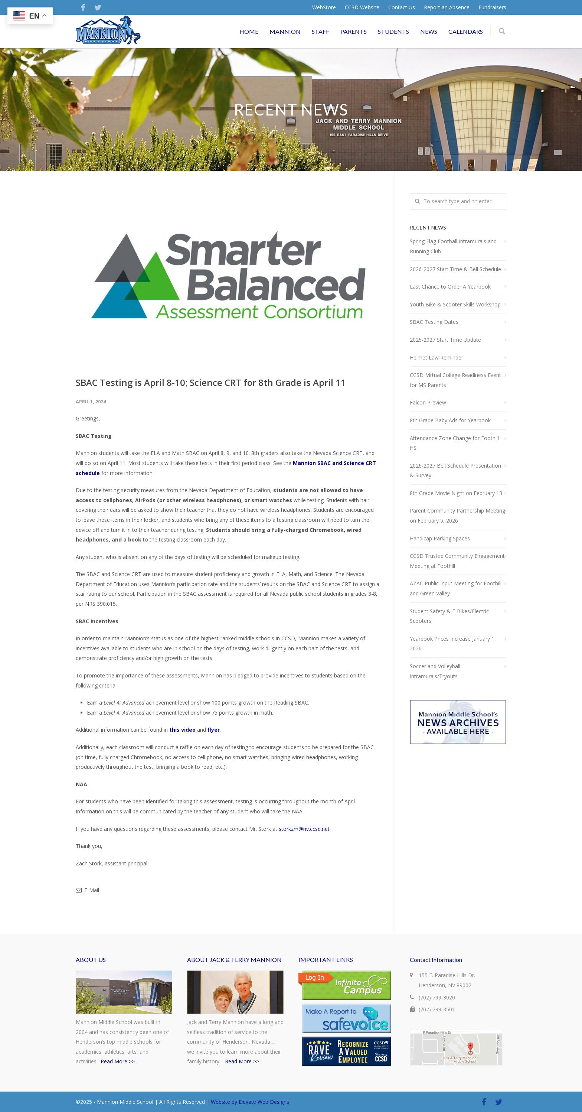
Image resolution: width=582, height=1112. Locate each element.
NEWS (428, 31)
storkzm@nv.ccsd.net (304, 828)
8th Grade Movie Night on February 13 (456, 493)
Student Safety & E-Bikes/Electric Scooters (449, 616)
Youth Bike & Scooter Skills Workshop (455, 304)
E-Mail (87, 890)
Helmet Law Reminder (436, 357)
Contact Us (401, 7)
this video (182, 729)
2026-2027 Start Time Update (445, 339)
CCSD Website (362, 7)
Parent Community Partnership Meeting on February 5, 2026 (457, 515)
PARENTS (353, 31)
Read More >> (118, 1061)
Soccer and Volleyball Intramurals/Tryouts (435, 671)
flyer (213, 729)
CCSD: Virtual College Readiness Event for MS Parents (455, 379)
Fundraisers (492, 7)
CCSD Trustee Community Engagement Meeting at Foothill (457, 560)
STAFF (320, 31)
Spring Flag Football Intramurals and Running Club (453, 246)
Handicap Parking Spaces (440, 538)
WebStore (324, 7)
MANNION (285, 31)
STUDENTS (393, 31)
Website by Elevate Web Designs (250, 1101)
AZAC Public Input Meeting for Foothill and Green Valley (455, 588)
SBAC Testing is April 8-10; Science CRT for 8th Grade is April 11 (211, 382)
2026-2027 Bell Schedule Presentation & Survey (455, 470)
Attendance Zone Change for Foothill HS (454, 443)
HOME (248, 31)
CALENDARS (465, 31)
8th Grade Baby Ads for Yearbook (450, 420)
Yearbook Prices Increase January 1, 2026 (453, 643)
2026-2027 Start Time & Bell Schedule (455, 269)
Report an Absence (447, 7)
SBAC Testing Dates (434, 321)
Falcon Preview (428, 402)
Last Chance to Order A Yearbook (450, 286)
